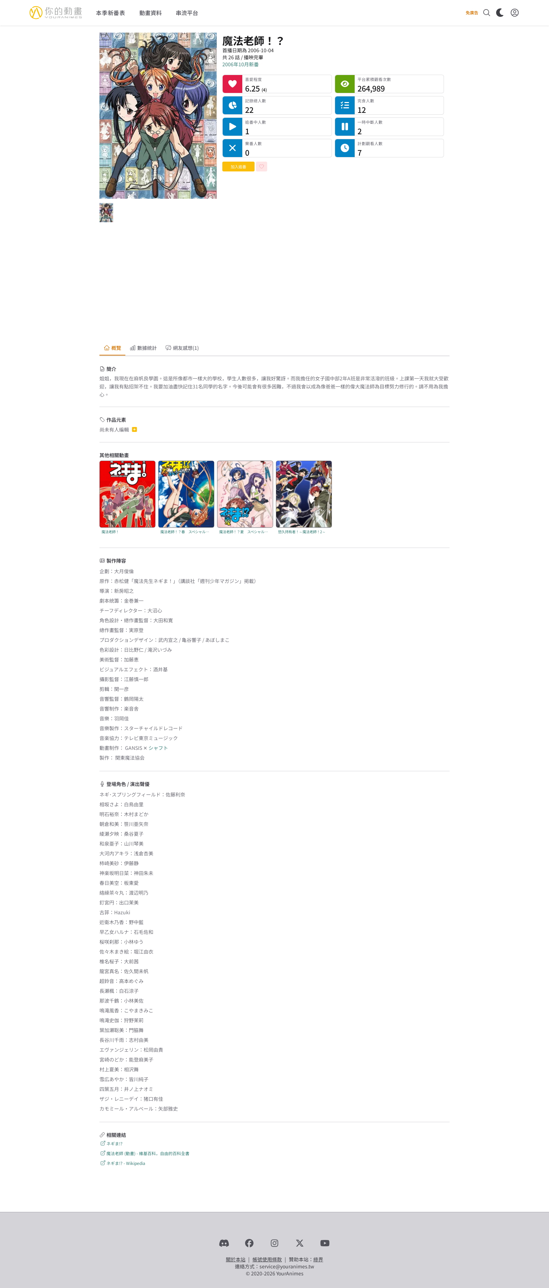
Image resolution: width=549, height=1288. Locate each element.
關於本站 (235, 1259)
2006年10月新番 (240, 64)
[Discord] (224, 1243)
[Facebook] (249, 1243)
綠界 (318, 1259)
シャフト (158, 747)
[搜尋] (486, 12)
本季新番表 (110, 12)
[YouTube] (325, 1243)
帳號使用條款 (267, 1259)
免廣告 (472, 12)
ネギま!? (111, 1143)
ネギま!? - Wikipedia (122, 1163)
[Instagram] (274, 1243)
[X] (299, 1243)
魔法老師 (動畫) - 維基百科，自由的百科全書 (144, 1153)
